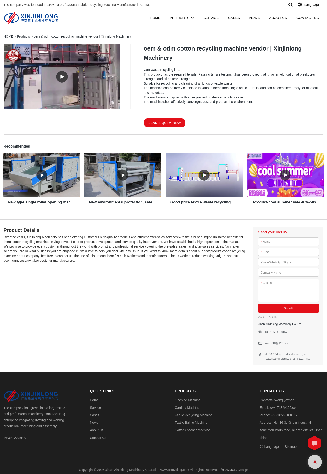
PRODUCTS (179, 18)
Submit (288, 307)
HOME (155, 18)
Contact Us (98, 437)
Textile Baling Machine (191, 422)
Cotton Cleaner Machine (192, 429)
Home (94, 399)
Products (23, 36)
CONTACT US (307, 18)
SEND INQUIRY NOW (164, 123)
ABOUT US (278, 18)
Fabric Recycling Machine (193, 414)
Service (95, 407)
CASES (234, 18)
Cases (94, 414)
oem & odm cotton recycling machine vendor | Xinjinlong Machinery (82, 36)
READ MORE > (15, 437)
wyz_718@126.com (284, 407)
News (94, 422)
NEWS (254, 18)
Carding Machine (187, 407)
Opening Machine (187, 399)
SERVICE (211, 18)
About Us (96, 429)
